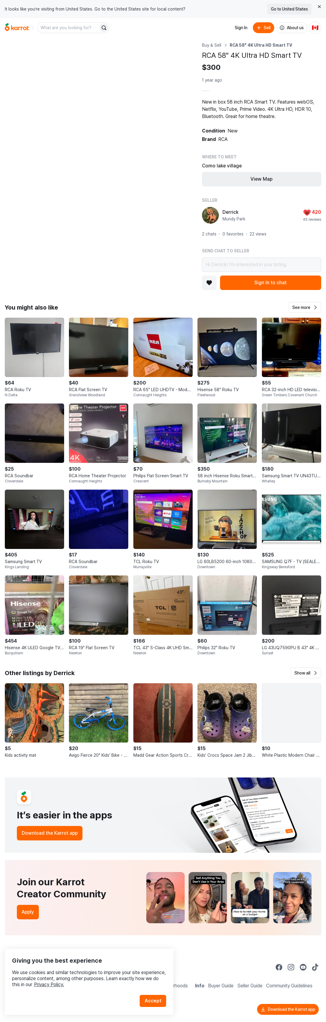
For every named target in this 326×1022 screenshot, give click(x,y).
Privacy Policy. (81, 975)
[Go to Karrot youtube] (303, 967)
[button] (305, 307)
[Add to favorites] (209, 283)
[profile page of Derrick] (210, 215)
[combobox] (68, 27)
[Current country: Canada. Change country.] (315, 28)
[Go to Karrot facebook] (279, 967)
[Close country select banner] (319, 6)
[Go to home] (17, 27)
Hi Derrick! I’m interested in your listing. (261, 264)
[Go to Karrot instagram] (291, 967)
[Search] (104, 27)
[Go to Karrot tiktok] (315, 967)
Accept (155, 992)
